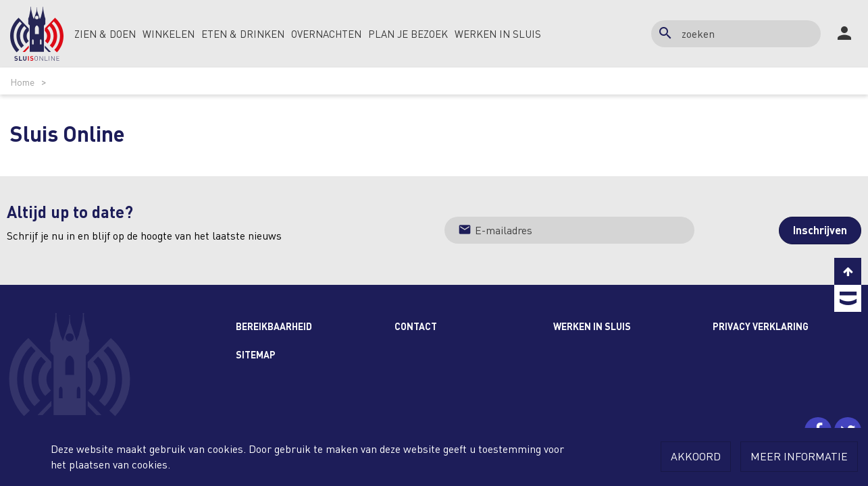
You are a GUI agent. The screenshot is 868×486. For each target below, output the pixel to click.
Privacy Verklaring (761, 326)
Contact (415, 326)
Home (22, 82)
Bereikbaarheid (274, 326)
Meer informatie (799, 456)
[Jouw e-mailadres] (569, 230)
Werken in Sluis (592, 326)
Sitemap (256, 354)
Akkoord (696, 456)
